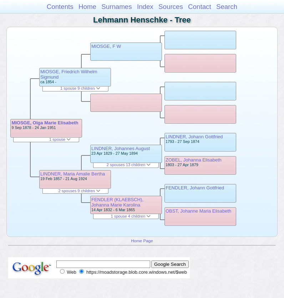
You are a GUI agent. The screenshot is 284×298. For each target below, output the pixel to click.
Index (145, 6)
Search (226, 6)
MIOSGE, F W (106, 46)
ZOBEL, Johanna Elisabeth (194, 160)
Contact (199, 6)
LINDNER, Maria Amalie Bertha (72, 174)
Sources (170, 6)
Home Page (142, 240)
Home (87, 6)
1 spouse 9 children (80, 88)
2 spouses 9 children (79, 191)
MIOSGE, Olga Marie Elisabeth (44, 122)
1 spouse (60, 139)
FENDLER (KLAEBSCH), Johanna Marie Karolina (117, 202)
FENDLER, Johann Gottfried (195, 187)
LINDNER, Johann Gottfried (194, 136)
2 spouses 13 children (129, 165)
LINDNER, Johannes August (120, 148)
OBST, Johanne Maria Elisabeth (198, 211)
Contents (60, 6)
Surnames (116, 6)
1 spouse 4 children (131, 216)
